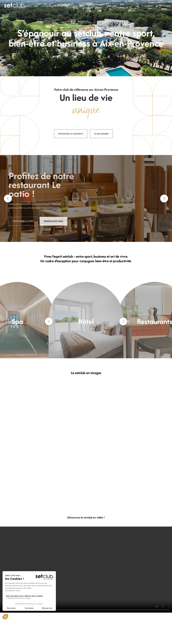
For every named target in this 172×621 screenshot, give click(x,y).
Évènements (78, 6)
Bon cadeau (124, 6)
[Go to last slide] (8, 198)
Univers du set (100, 6)
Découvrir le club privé (70, 142)
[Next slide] (164, 198)
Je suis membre (101, 142)
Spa (36, 6)
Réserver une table (44, 221)
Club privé (90, 6)
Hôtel (28, 6)
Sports (64, 6)
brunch (38, 204)
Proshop (112, 6)
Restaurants (49, 6)
